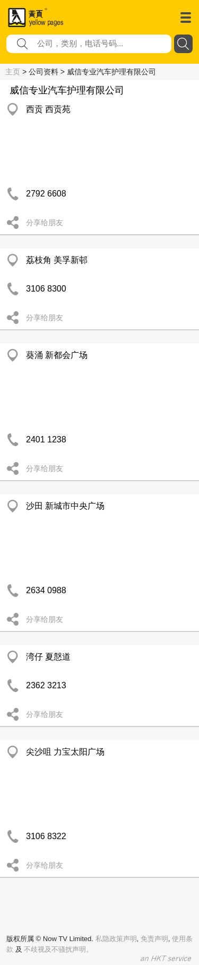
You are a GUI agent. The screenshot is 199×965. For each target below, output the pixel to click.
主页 (12, 71)
